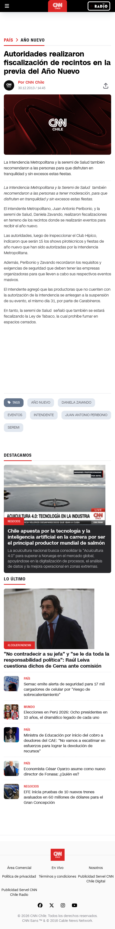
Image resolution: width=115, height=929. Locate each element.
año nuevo (32, 40)
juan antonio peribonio (86, 415)
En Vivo (57, 868)
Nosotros (96, 868)
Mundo (29, 707)
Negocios (31, 786)
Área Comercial (19, 868)
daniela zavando (76, 402)
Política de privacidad (19, 876)
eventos (15, 415)
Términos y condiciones (57, 876)
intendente (44, 415)
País (9, 40)
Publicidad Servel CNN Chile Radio (19, 892)
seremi (13, 427)
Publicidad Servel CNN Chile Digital (96, 879)
